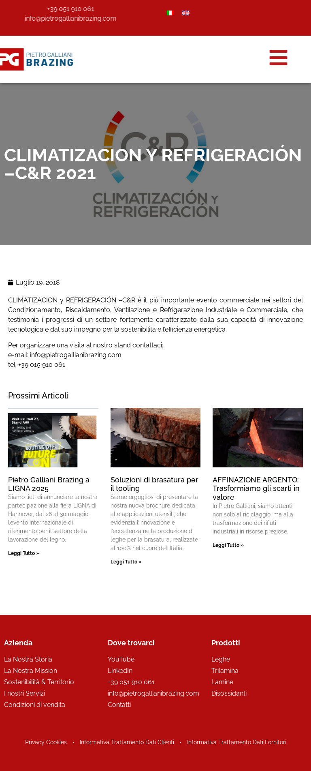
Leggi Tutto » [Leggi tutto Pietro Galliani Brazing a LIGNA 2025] (23, 553)
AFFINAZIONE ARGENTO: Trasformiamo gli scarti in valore (256, 488)
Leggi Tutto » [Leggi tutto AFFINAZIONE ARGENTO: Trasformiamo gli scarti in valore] (228, 545)
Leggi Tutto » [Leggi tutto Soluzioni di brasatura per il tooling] (126, 562)
